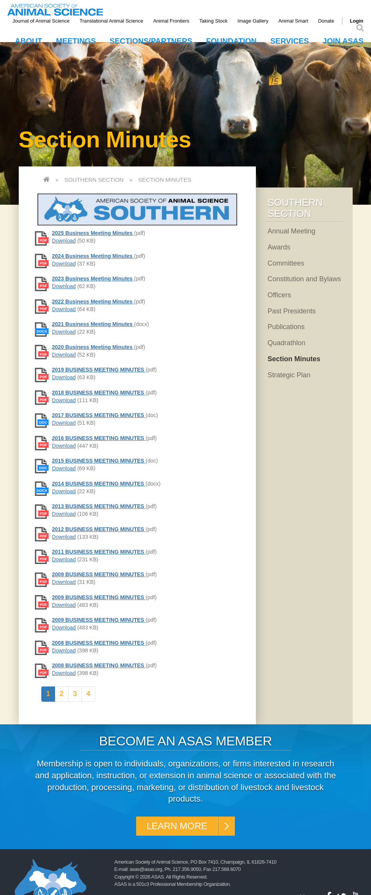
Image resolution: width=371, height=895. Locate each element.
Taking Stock (213, 21)
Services (289, 41)
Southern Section (94, 179)
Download (64, 241)
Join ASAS (343, 41)
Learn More (176, 826)
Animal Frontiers (171, 21)
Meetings (76, 41)
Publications (285, 327)
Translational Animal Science (111, 21)
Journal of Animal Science (41, 21)
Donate (326, 21)
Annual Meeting (291, 231)
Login (356, 21)
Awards (278, 247)
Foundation (231, 41)
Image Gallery (253, 21)
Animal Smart (293, 21)
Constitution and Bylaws (304, 279)
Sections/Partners (151, 41)
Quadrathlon (286, 343)
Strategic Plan (288, 375)
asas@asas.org (146, 869)
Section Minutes (164, 179)
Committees (285, 263)
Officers (279, 295)
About (28, 41)
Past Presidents (291, 311)
